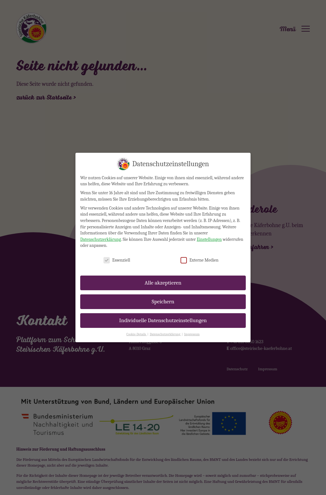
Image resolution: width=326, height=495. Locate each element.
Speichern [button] (163, 295)
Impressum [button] (192, 328)
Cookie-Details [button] (136, 328)
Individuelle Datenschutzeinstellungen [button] (163, 314)
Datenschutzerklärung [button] (165, 328)
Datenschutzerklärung (100, 233)
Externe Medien (199, 254)
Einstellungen (209, 233)
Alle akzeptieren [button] (163, 276)
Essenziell (116, 254)
